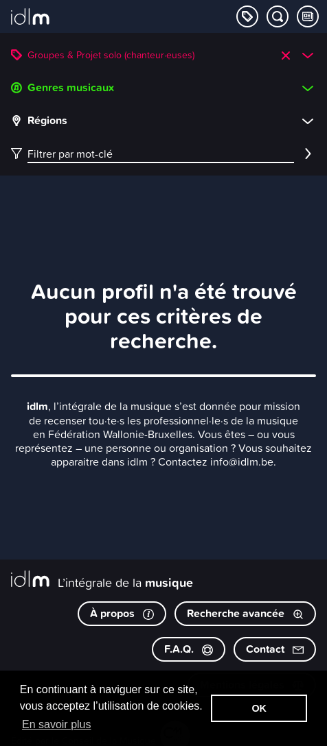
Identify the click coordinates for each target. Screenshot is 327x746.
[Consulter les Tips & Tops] (308, 16)
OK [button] (259, 708)
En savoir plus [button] (56, 724)
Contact (275, 649)
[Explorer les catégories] (247, 16)
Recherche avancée (245, 613)
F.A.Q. (188, 649)
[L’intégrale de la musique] (30, 17)
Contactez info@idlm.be (215, 461)
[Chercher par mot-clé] (278, 16)
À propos (122, 613)
